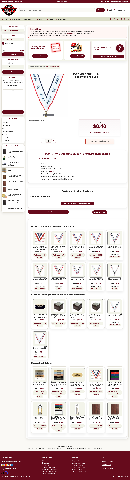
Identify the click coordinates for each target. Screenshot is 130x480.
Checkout (13, 54)
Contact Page (106, 465)
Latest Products (6, 141)
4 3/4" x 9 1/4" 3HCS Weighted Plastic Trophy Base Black (14, 164)
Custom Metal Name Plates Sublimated (15, 169)
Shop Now (5, 122)
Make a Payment (77, 469)
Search (100, 10)
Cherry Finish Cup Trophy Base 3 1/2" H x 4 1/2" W (95, 316)
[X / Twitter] (128, 476)
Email (13, 90)
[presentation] (13, 102)
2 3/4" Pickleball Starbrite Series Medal (15, 195)
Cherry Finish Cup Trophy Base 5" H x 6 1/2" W (58, 316)
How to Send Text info (49, 471)
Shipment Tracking (78, 465)
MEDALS (53, 171)
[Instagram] (116, 476)
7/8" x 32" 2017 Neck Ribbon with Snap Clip (114, 279)
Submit (13, 112)
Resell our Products (49, 474)
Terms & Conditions (7, 131)
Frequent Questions (48, 467)
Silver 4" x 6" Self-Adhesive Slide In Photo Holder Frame (16, 207)
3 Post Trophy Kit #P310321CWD (12, 157)
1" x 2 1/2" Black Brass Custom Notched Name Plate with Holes (40, 316)
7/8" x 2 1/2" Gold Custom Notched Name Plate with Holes (77, 384)
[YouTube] (119, 476)
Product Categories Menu (11, 30)
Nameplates (61, 19)
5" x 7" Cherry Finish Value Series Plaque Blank (15, 182)
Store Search (6, 125)
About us (45, 461)
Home (4, 19)
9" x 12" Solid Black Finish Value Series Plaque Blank (15, 201)
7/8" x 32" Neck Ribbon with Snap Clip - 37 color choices (96, 384)
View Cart (9, 39)
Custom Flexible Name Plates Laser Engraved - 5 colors (58, 384)
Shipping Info (76, 461)
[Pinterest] (125, 476)
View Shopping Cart (79, 471)
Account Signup (6, 137)
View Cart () (121, 10)
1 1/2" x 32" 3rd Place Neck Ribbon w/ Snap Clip (96, 247)
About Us (4, 128)
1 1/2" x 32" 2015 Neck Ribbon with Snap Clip (58, 279)
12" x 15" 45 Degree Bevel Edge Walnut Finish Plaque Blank (15, 177)
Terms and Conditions (49, 469)
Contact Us (5, 134)
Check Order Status (78, 467)
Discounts (45, 463)
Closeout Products (52, 67)
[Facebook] (113, 476)
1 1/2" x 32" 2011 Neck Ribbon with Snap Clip (40, 279)
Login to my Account (79, 463)
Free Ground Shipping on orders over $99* (114, 1)
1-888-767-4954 (61, 1)
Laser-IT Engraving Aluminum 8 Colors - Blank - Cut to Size (58, 418)
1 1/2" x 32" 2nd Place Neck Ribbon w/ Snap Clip (77, 247)
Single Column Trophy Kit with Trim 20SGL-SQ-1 (77, 418)
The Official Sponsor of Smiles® (11, 1)
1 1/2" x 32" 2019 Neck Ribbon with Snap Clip (96, 279)
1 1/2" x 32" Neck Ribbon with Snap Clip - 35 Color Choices (40, 247)
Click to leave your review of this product (77, 203)
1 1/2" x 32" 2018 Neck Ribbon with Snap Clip (77, 279)
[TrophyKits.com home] (9, 10)
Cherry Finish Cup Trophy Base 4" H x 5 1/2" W (77, 316)
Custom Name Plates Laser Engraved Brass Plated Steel (114, 384)
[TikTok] (122, 476)
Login (13, 72)
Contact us (71, 33)
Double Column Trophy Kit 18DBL (38, 417)
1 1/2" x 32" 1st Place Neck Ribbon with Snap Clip (58, 247)
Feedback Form (107, 468)
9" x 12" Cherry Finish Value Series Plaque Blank (15, 188)
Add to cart (48, 212)
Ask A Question (99, 212)
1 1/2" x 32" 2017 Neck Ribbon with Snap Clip (114, 246)
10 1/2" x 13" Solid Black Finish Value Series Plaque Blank (15, 151)
